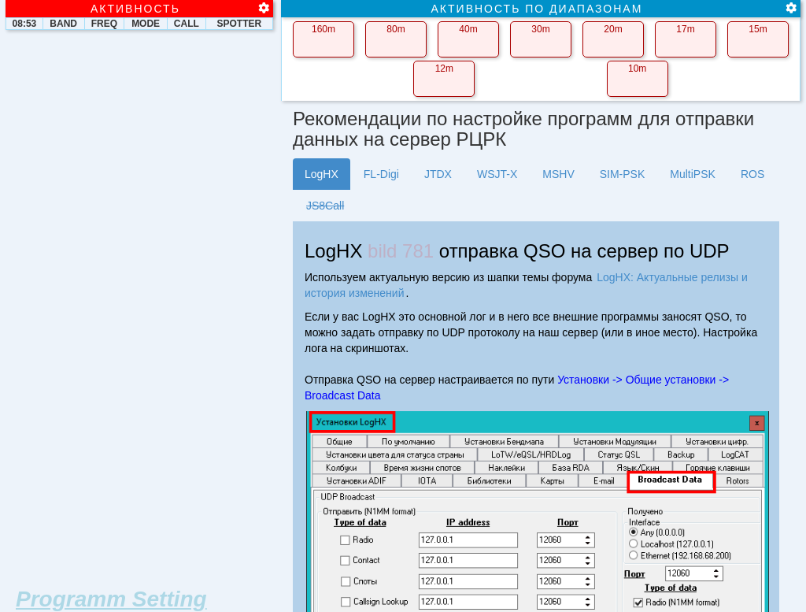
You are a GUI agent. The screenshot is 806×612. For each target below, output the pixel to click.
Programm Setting (111, 599)
